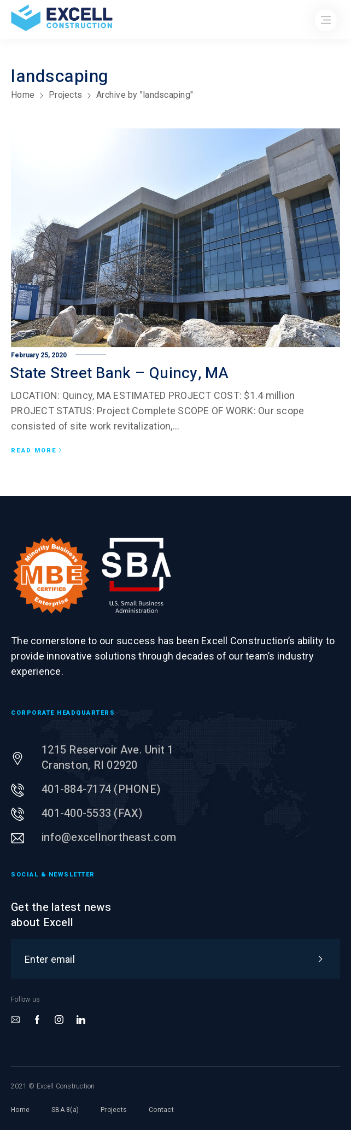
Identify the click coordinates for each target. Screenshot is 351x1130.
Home (22, 95)
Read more (36, 451)
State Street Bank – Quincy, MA (119, 373)
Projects (65, 95)
